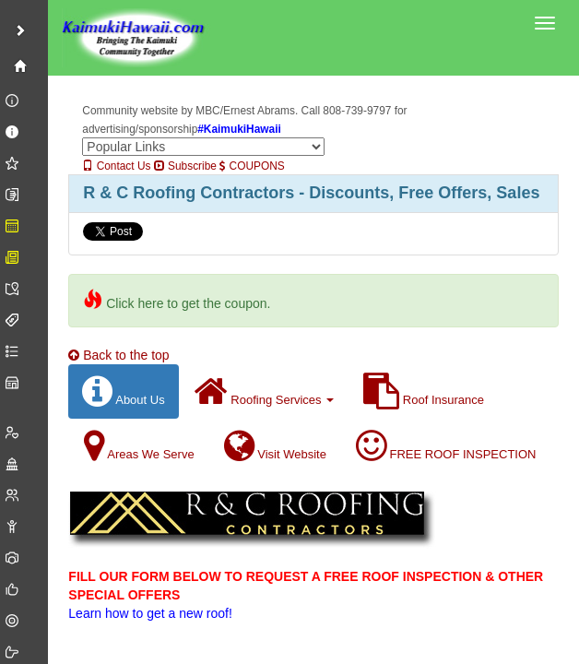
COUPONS (251, 166)
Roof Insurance (423, 391)
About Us (123, 391)
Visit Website (275, 446)
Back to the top (118, 355)
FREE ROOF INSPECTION (446, 446)
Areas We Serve (139, 446)
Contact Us (116, 166)
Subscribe (185, 166)
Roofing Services (265, 391)
